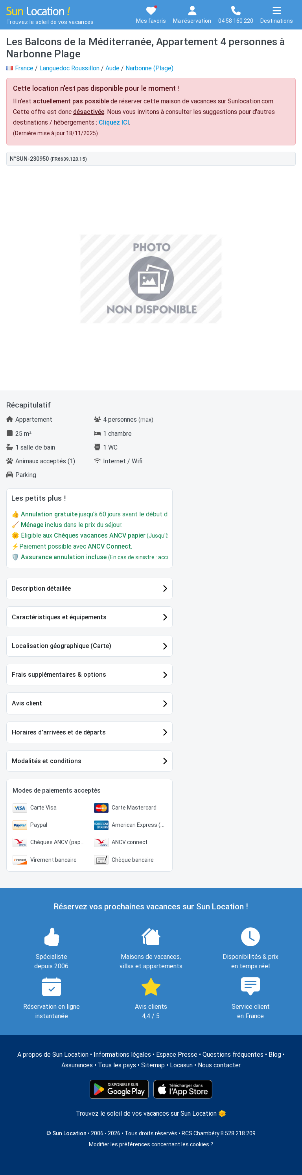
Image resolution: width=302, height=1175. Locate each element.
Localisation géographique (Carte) (61, 646)
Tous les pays (117, 1065)
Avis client (27, 703)
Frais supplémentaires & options (59, 674)
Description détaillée (41, 588)
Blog (275, 1054)
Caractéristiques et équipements (59, 617)
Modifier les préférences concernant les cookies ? (151, 1144)
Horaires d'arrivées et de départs (59, 732)
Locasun (181, 1065)
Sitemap (153, 1065)
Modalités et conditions (46, 761)
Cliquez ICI (114, 122)
